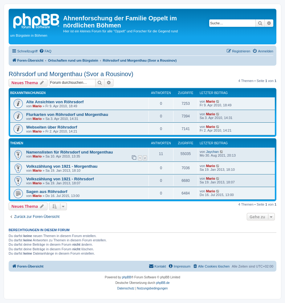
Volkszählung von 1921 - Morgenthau (61, 166)
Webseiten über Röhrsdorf (51, 127)
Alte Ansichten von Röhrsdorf (54, 102)
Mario (37, 106)
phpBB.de (163, 283)
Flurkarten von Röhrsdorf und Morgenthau (67, 114)
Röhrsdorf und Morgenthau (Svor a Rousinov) (71, 74)
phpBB (126, 277)
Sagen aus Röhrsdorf (46, 191)
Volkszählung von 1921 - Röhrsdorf (60, 179)
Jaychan (212, 152)
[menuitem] (45, 51)
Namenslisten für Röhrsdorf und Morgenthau (69, 152)
